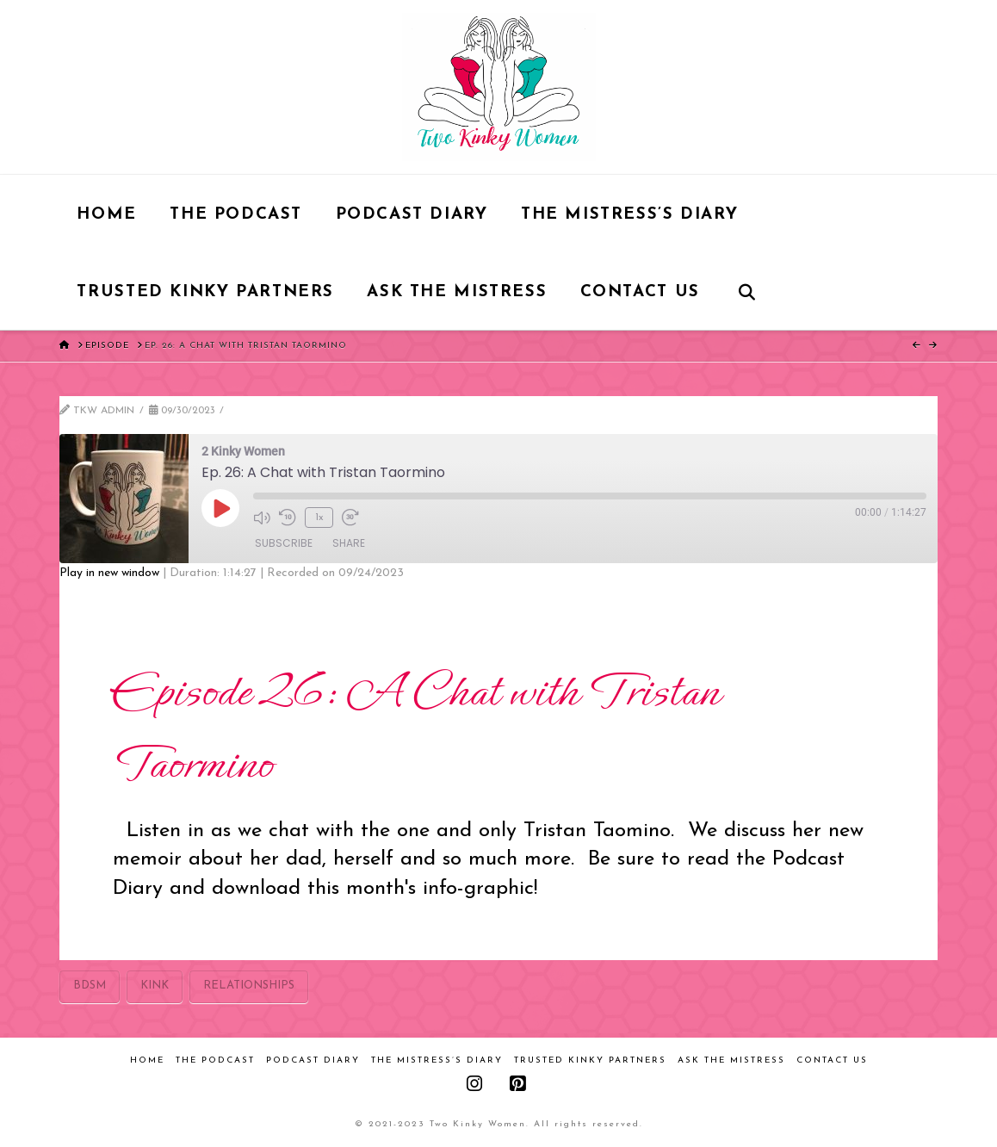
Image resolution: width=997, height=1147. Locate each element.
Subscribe (284, 543)
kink (154, 985)
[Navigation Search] (746, 291)
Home (147, 1060)
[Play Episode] (220, 508)
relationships (248, 985)
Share (348, 543)
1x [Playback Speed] (319, 517)
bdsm (89, 985)
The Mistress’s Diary (437, 1060)
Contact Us (832, 1060)
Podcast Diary (313, 1060)
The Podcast (215, 1060)
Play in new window (109, 573)
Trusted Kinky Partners (590, 1060)
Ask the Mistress (731, 1060)
